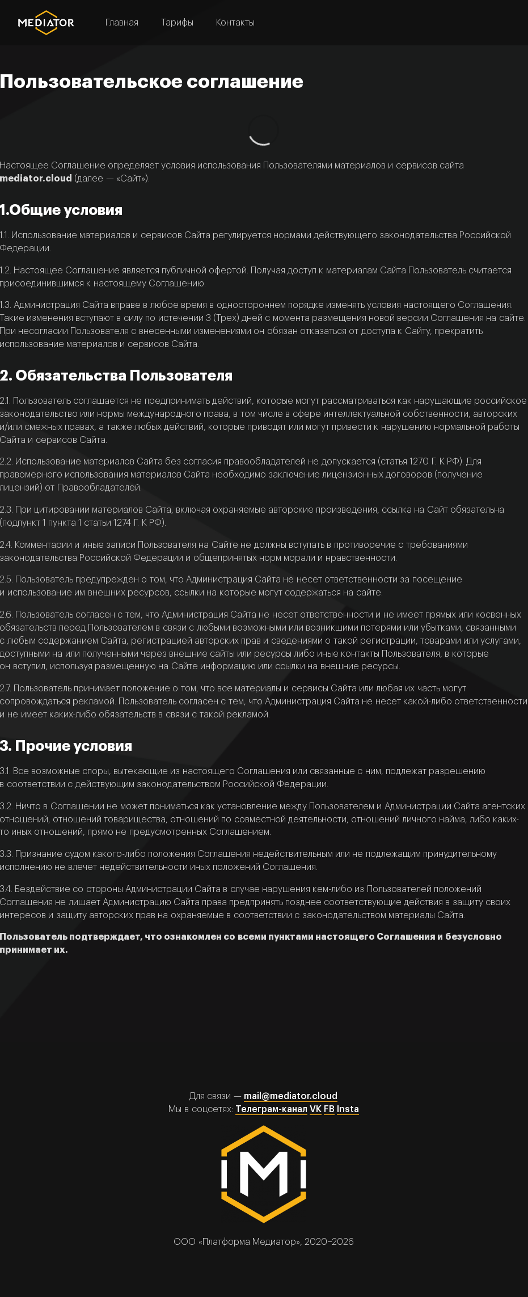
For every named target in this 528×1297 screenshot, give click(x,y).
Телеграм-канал (271, 1109)
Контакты (235, 22)
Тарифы (177, 22)
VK (316, 1109)
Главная (121, 22)
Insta (348, 1109)
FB (329, 1109)
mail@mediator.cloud (290, 1096)
